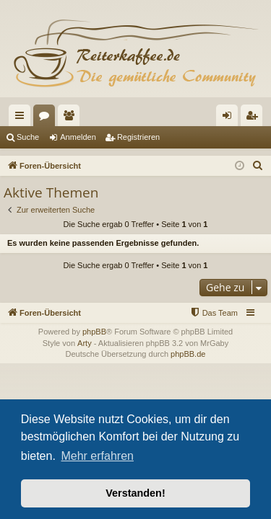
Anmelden (78, 137)
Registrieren (138, 137)
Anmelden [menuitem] (230, 118)
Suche (28, 137)
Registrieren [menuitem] (254, 118)
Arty (84, 343)
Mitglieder (71, 118)
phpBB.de (188, 354)
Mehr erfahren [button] (97, 456)
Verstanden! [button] (135, 493)
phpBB (94, 331)
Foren (47, 118)
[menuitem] (257, 166)
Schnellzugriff (22, 118)
